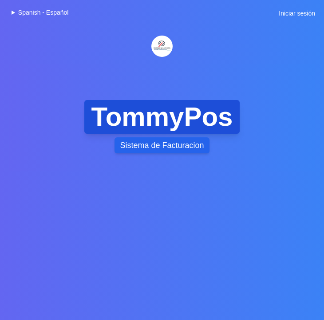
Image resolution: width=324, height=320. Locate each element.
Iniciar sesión (297, 13)
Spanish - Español (43, 12)
